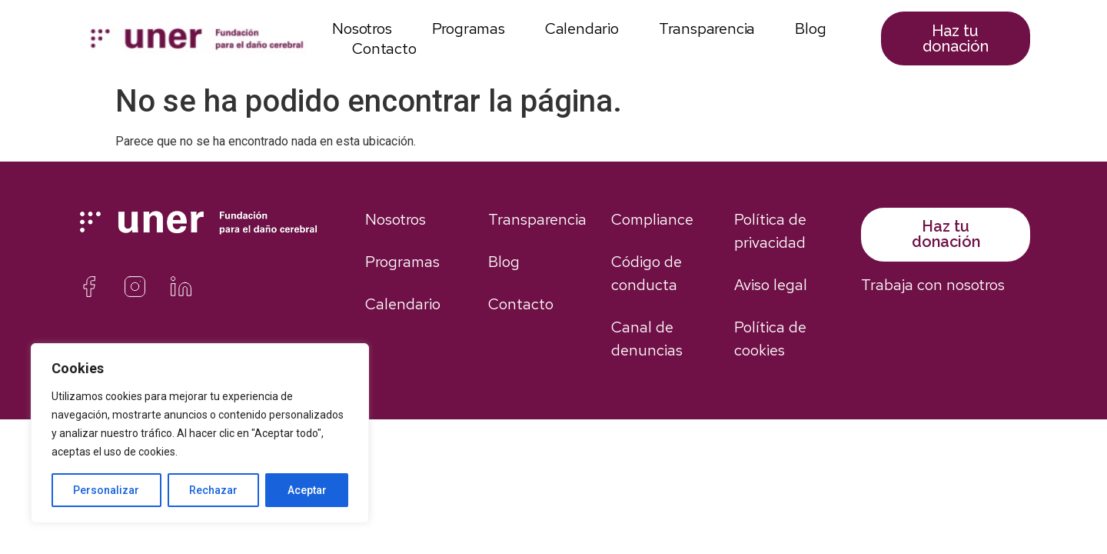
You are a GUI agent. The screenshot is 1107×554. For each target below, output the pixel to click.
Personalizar (106, 490)
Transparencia (707, 28)
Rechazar (213, 490)
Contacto (384, 48)
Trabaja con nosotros (933, 285)
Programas (468, 28)
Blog (810, 28)
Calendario (582, 28)
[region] (200, 433)
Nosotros (361, 28)
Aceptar (307, 490)
